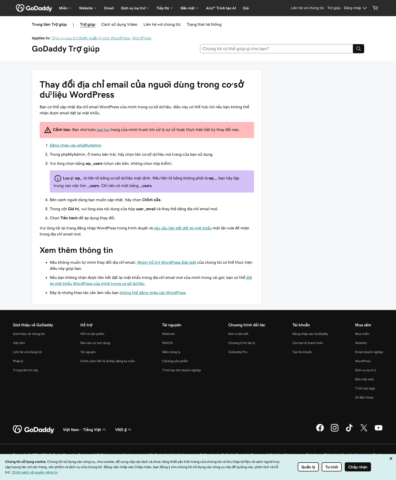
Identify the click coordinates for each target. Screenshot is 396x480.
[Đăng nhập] (356, 8)
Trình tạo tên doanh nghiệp (181, 370)
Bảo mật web (364, 379)
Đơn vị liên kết (238, 333)
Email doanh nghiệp (369, 352)
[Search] (358, 48)
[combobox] (276, 48)
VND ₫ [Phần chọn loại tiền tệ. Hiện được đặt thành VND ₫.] (124, 429)
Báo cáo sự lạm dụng (95, 342)
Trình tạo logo (365, 388)
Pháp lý (18, 361)
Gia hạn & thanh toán (307, 342)
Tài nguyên (88, 352)
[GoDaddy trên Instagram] (334, 431)
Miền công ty (171, 352)
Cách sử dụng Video (119, 24)
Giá (246, 8)
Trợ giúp (87, 24)
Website (361, 342)
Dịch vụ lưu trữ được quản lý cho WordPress (91, 38)
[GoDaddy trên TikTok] (349, 431)
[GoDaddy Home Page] (34, 429)
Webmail (168, 333)
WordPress (141, 38)
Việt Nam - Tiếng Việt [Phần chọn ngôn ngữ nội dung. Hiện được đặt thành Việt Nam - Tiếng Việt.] (85, 429)
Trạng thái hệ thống (204, 24)
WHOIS (167, 342)
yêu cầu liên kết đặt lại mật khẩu (183, 228)
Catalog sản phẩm (175, 361)
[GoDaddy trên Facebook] (320, 431)
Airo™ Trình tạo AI (221, 8)
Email (109, 8)
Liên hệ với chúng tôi (162, 24)
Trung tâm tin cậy (25, 370)
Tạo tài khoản (302, 352)
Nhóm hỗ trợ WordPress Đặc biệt (166, 262)
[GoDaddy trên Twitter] (363, 431)
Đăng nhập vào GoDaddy (310, 333)
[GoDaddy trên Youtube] (378, 431)
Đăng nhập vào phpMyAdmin (75, 145)
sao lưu (103, 129)
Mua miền (362, 333)
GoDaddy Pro (237, 352)
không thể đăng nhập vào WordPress (153, 292)
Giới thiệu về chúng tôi (29, 333)
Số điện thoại (364, 397)
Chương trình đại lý (241, 342)
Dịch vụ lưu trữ (365, 370)
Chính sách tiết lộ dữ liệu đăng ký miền (107, 361)
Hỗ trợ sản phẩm (92, 333)
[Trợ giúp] (334, 8)
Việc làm (19, 342)
